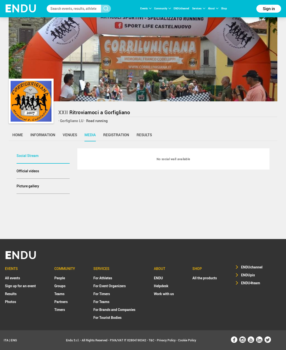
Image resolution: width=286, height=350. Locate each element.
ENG (14, 340)
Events (145, 8)
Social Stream (28, 155)
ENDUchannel (182, 8)
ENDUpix (248, 275)
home (17, 134)
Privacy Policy (166, 340)
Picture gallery (28, 186)
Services (198, 8)
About (213, 8)
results (144, 134)
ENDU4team (250, 283)
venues (70, 134)
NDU (21, 8)
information (42, 134)
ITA (6, 340)
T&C (151, 340)
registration (116, 134)
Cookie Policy (187, 340)
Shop (224, 8)
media (90, 134)
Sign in (269, 8)
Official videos (28, 171)
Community (162, 8)
